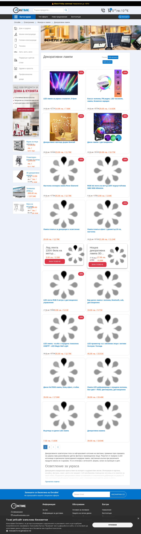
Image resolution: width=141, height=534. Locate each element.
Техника (22, 46)
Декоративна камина (96, 431)
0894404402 (18, 512)
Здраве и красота (26, 68)
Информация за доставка (53, 513)
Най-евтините (113, 57)
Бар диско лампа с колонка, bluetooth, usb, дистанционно (105, 301)
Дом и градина (25, 28)
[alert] (70, 525)
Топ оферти (43, 17)
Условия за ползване (80, 510)
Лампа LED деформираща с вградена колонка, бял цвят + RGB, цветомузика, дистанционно (107, 388)
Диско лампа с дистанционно (99, 142)
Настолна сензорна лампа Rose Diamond (60, 186)
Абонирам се (118, 494)
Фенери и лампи (43, 22)
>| (57, 447)
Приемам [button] (112, 525)
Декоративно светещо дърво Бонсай (59, 142)
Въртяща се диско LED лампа (56, 431)
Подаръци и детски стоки (26, 60)
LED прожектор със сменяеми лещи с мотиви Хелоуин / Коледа (106, 345)
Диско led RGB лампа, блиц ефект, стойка (61, 387)
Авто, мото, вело (25, 52)
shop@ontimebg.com (21, 515)
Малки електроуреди (27, 34)
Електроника (29, 22)
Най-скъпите (107, 62)
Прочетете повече (52, 482)
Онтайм (17, 22)
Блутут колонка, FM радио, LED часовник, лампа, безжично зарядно (105, 100)
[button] (47, 531)
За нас (45, 510)
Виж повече (55, 261)
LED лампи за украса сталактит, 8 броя (60, 99)
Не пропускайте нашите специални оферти (41, 493)
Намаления (106, 510)
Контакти (124, 17)
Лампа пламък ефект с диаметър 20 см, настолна (104, 230)
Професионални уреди (25, 76)
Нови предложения (59, 17)
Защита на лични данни (81, 513)
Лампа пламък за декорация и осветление (61, 229)
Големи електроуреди (27, 40)
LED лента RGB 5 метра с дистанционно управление (60, 301)
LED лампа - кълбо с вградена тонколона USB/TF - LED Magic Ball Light (61, 345)
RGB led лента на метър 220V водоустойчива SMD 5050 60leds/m (106, 187)
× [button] (138, 519)
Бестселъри (76, 17)
